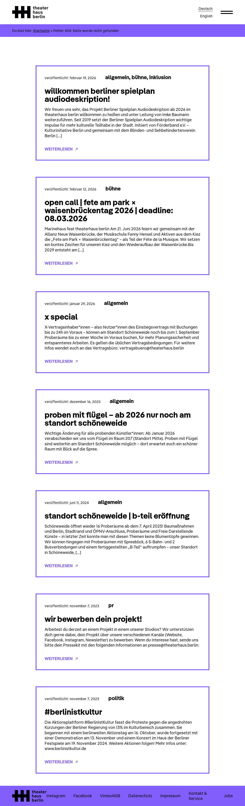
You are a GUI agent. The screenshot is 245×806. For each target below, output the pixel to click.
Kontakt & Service (198, 796)
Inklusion (160, 77)
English (206, 16)
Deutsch (206, 8)
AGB (116, 795)
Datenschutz (140, 795)
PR (111, 605)
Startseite (41, 30)
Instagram (55, 795)
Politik (116, 698)
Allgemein (117, 77)
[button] (227, 12)
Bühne (139, 77)
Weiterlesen (61, 149)
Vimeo (106, 795)
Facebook (82, 795)
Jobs (228, 795)
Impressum (170, 795)
